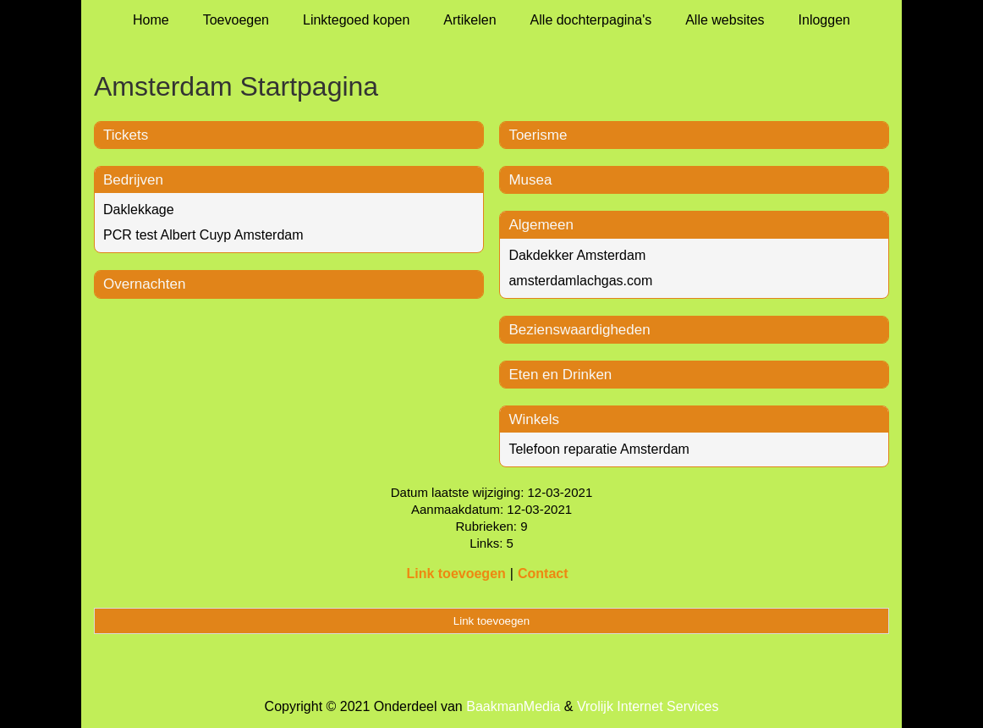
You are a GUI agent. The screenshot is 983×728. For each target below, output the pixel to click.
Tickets (125, 135)
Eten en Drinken (560, 375)
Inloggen (824, 20)
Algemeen (541, 225)
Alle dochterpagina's (591, 20)
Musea (530, 180)
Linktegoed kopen (356, 20)
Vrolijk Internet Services (647, 706)
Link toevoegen (455, 573)
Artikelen (469, 20)
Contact (543, 573)
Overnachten (144, 284)
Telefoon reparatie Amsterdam (598, 449)
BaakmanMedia (513, 706)
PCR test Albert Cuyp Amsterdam (203, 235)
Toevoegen (236, 20)
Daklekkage (138, 209)
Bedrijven (133, 180)
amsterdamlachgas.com (580, 280)
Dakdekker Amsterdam (576, 255)
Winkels (533, 419)
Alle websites (724, 20)
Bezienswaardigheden (579, 330)
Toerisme (537, 135)
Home (151, 20)
